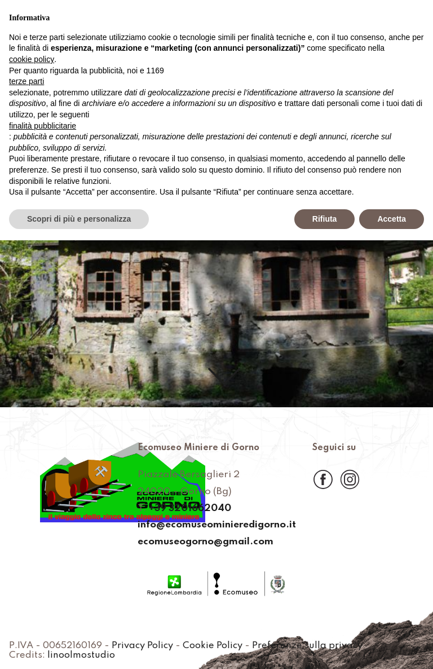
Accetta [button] (391, 218)
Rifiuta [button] (324, 218)
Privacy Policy (146, 645)
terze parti (26, 81)
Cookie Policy (216, 645)
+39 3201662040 (189, 508)
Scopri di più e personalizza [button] (79, 218)
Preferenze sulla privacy (310, 645)
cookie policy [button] (31, 59)
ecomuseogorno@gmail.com (205, 542)
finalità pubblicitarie (42, 125)
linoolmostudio (80, 655)
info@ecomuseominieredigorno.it (217, 525)
